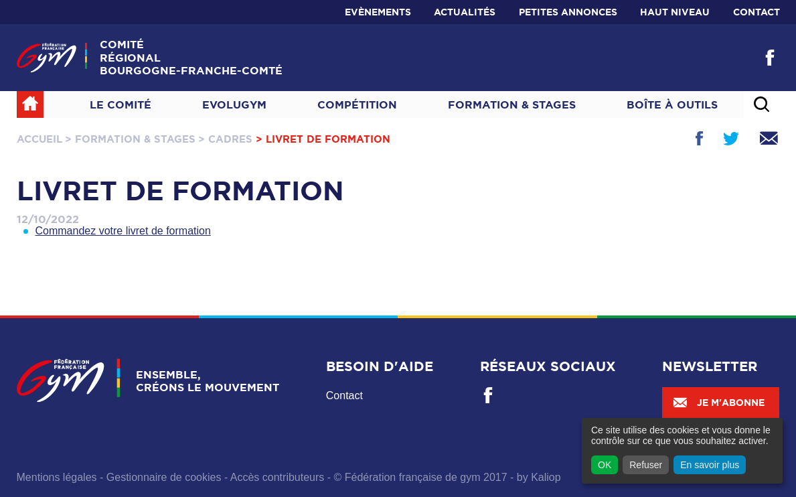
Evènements (378, 12)
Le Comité (120, 104)
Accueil (39, 139)
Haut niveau (675, 12)
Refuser (645, 464)
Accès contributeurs (277, 477)
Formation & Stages (512, 104)
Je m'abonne (718, 402)
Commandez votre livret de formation (123, 230)
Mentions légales (57, 477)
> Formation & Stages (130, 139)
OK (604, 464)
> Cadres (225, 139)
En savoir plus (709, 464)
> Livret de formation (323, 139)
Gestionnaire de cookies (164, 477)
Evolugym (234, 104)
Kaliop (545, 477)
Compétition (357, 104)
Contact (756, 12)
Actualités (464, 12)
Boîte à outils (672, 104)
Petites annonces (568, 12)
